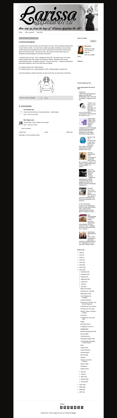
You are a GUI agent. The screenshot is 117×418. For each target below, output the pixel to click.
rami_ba (61, 413)
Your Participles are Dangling (85, 296)
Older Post (70, 132)
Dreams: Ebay (84, 364)
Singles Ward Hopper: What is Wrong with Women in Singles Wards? (91, 122)
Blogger (74, 413)
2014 (80, 262)
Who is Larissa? (29, 32)
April (82, 374)
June (82, 286)
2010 (80, 384)
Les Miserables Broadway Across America (87, 342)
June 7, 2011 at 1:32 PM (30, 125)
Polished (82, 357)
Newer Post (22, 132)
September (84, 279)
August (83, 281)
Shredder (90, 188)
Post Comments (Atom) (33, 135)
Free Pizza (83, 315)
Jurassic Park (84, 347)
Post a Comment (26, 128)
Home (20, 32)
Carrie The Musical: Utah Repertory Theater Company (91, 173)
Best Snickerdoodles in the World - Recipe (92, 217)
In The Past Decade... (85, 204)
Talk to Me (39, 32)
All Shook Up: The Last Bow (88, 306)
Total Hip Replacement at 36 (91, 154)
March (83, 376)
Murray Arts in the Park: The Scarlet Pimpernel (88, 303)
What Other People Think (87, 339)
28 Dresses (83, 366)
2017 (80, 255)
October (83, 277)
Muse (82, 345)
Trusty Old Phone (85, 350)
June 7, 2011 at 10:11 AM (31, 114)
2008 (80, 389)
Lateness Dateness (85, 300)
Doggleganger (84, 329)
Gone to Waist (84, 334)
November (84, 274)
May (82, 372)
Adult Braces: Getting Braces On (92, 233)
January (83, 381)
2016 (80, 257)
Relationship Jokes (85, 293)
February (83, 379)
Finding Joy (82, 92)
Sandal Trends (84, 369)
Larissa (89, 46)
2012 (80, 267)
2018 (80, 252)
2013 (80, 265)
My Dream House (85, 324)
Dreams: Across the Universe (86, 360)
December (84, 272)
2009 (80, 387)
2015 (80, 260)
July (82, 284)
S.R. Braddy (27, 109)
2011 (80, 270)
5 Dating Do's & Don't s (86, 326)
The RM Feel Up (85, 336)
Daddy (82, 321)
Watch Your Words (85, 288)
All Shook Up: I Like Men (87, 291)
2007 (80, 392)
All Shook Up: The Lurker (87, 309)
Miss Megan (27, 120)
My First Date (84, 355)
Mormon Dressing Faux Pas (88, 331)
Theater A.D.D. (92, 103)
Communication (84, 352)
